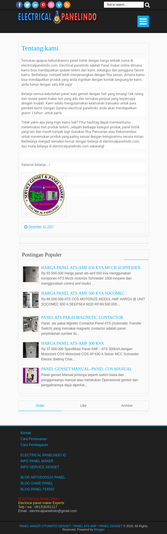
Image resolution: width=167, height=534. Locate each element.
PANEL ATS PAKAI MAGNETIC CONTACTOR (82, 317)
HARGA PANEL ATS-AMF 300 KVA (72, 343)
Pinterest (43, 4)
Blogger (99, 529)
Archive (126, 406)
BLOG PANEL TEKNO (37, 489)
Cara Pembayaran (34, 445)
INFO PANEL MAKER (36, 461)
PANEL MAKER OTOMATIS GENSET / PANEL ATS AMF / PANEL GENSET (70, 526)
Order (40, 406)
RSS (67, 4)
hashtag (93, 122)
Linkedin (35, 4)
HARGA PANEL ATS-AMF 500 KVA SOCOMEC (82, 293)
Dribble (51, 4)
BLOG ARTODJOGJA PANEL (42, 477)
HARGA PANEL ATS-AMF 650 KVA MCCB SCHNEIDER (91, 267)
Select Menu (143, 21)
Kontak (25, 433)
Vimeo (59, 4)
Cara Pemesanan (33, 439)
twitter (27, 4)
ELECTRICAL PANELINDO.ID (43, 455)
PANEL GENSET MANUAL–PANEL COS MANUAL (86, 369)
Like (83, 406)
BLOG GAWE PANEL (36, 483)
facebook (19, 4)
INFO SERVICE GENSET (39, 467)
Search (147, 5)
